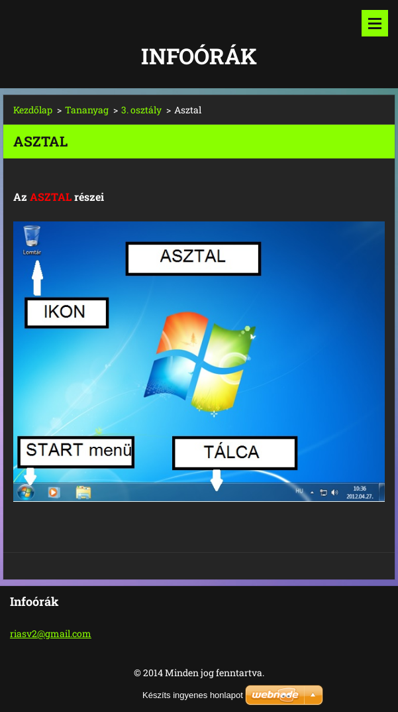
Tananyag (87, 109)
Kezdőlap (32, 109)
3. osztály (141, 109)
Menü (375, 23)
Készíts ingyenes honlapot (192, 695)
